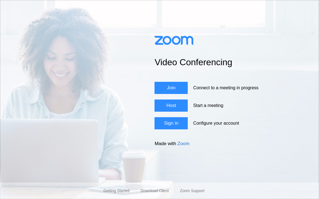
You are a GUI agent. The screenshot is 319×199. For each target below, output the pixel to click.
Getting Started (117, 190)
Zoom (183, 143)
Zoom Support (192, 190)
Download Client (155, 190)
